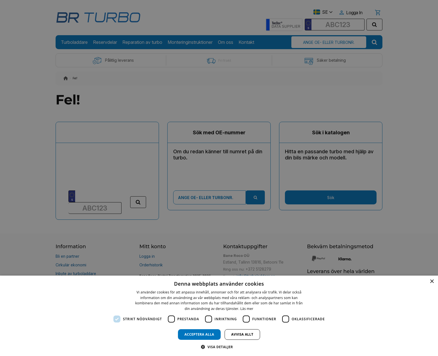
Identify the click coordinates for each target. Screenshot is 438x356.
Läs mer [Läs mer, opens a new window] (246, 308)
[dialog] (219, 316)
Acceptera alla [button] (199, 334)
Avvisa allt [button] (242, 334)
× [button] (432, 281)
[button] (219, 346)
